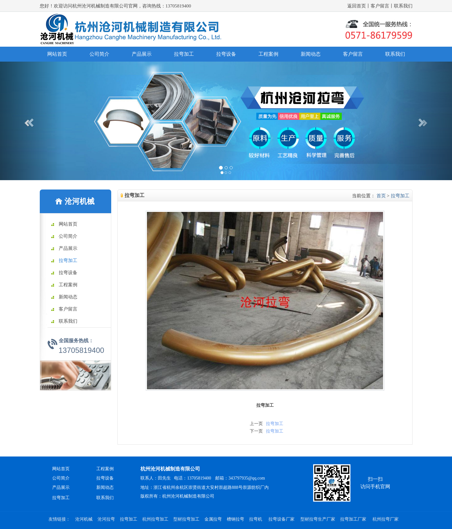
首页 (381, 195)
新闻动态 (311, 54)
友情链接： (59, 519)
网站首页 (57, 54)
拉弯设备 (226, 54)
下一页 (256, 431)
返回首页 (356, 5)
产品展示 (142, 54)
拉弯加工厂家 (354, 519)
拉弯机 (256, 519)
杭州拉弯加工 (155, 519)
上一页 (256, 423)
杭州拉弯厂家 (385, 519)
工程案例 (268, 54)
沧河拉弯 (106, 519)
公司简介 (99, 54)
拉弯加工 (184, 54)
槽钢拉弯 (235, 519)
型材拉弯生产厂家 (317, 519)
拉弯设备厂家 (282, 519)
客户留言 (380, 5)
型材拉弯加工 (186, 519)
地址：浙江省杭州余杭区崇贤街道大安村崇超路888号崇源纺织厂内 (204, 487)
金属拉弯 (213, 519)
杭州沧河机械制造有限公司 (170, 468)
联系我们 (403, 5)
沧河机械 (84, 519)
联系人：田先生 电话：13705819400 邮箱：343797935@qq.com (202, 478)
